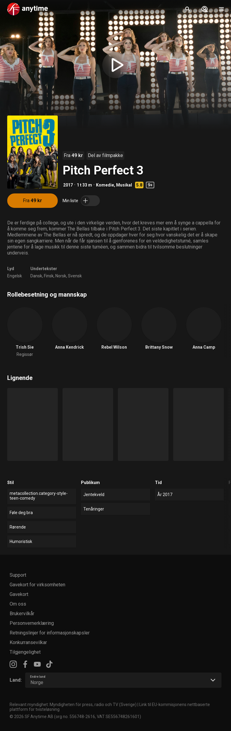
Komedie (105, 185)
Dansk (36, 275)
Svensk (75, 275)
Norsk (60, 275)
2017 (68, 185)
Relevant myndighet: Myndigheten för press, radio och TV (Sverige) (73, 704)
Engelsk (14, 275)
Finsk (49, 275)
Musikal (124, 185)
